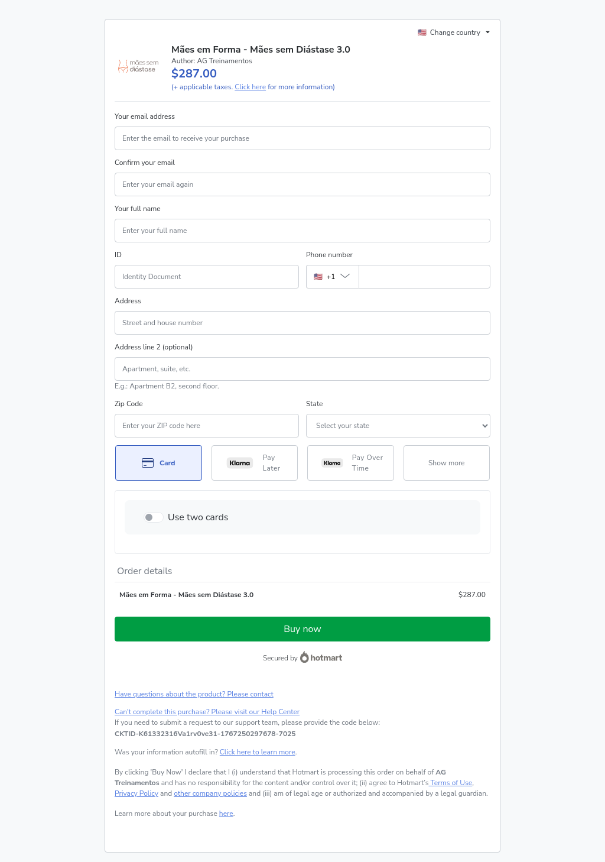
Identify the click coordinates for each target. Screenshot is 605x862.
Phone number (329, 255)
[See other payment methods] (447, 463)
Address (128, 301)
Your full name (138, 208)
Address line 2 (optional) (154, 347)
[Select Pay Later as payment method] (255, 463)
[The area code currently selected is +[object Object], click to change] (332, 277)
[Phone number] (424, 277)
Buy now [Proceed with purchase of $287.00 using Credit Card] (302, 629)
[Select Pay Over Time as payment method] (350, 463)
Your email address (145, 116)
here (226, 813)
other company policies (210, 793)
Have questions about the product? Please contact (194, 694)
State (314, 404)
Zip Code (129, 404)
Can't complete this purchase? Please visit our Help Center (207, 712)
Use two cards (198, 517)
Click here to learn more (257, 752)
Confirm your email (145, 162)
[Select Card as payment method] (158, 463)
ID (118, 255)
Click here (250, 87)
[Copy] (205, 734)
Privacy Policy (136, 793)
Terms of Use (450, 783)
